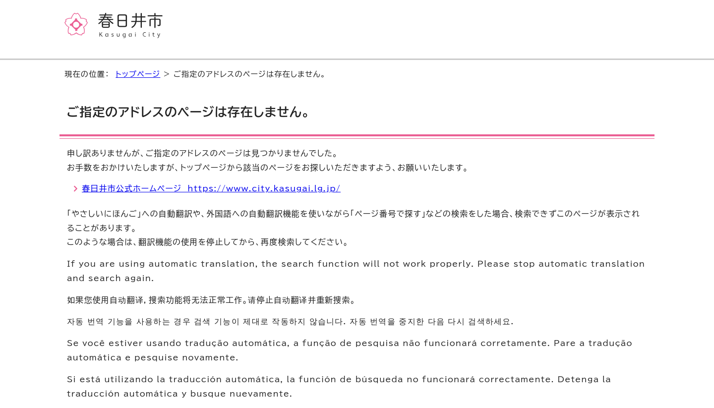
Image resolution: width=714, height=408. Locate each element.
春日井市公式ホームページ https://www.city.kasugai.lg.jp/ (211, 188)
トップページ (138, 74)
